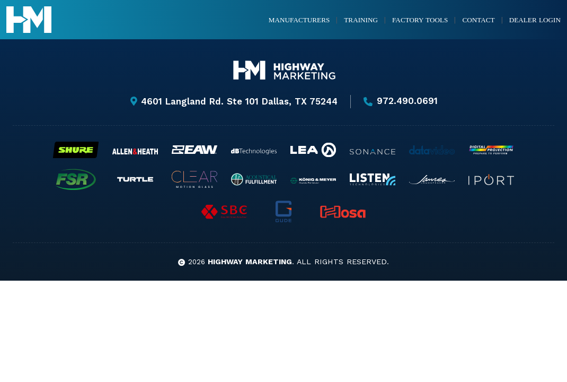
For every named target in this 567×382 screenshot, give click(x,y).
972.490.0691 (401, 101)
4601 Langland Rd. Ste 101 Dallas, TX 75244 (233, 101)
